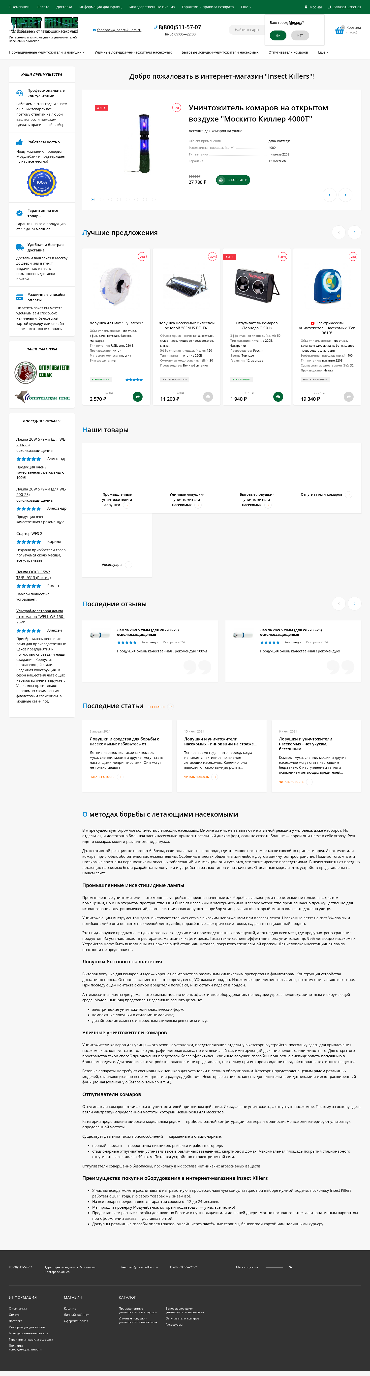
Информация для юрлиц (100, 6)
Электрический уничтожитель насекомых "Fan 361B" (327, 327)
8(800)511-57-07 (180, 27)
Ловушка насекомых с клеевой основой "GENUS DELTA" (186, 325)
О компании (19, 6)
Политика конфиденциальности (25, 1347)
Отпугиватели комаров (182, 1318)
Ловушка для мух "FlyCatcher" (116, 322)
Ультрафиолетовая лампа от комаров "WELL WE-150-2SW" (40, 616)
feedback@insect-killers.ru (119, 30)
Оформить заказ (76, 1321)
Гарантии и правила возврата (208, 6)
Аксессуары (174, 1324)
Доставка (64, 6)
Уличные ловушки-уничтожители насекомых (138, 1320)
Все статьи (161, 706)
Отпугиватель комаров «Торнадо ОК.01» (257, 325)
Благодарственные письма (152, 6)
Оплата (43, 6)
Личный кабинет (76, 1315)
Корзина (70, 1308)
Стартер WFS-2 (29, 533)
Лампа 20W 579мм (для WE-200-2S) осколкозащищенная (148, 632)
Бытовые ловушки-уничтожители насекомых (185, 1310)
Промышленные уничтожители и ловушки (138, 1310)
